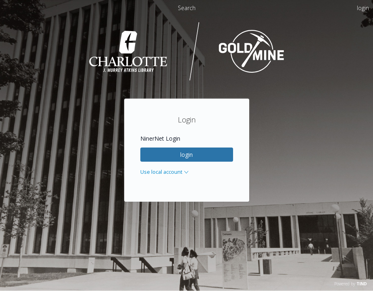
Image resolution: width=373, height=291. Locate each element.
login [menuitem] (363, 8)
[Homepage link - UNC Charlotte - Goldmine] (186, 79)
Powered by (350, 284)
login (186, 154)
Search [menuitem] (187, 8)
